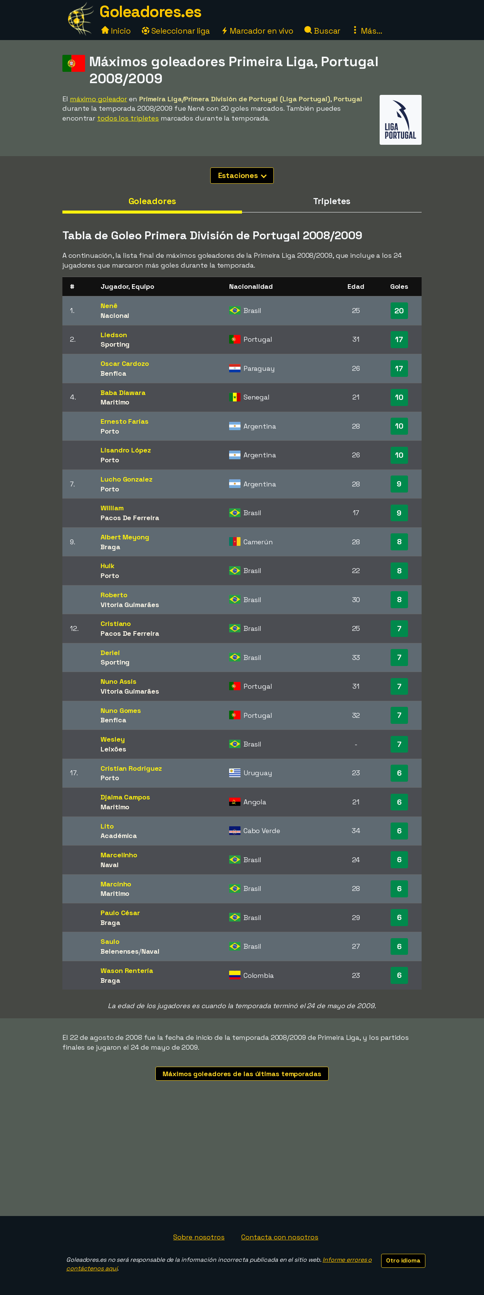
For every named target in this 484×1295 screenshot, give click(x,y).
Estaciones (242, 175)
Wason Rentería (127, 970)
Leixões (113, 749)
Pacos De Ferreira (130, 517)
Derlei (110, 652)
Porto (110, 431)
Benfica (113, 373)
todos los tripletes (128, 118)
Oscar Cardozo (125, 363)
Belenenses (120, 951)
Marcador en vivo (257, 31)
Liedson (114, 334)
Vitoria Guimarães (130, 604)
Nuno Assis (119, 681)
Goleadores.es (150, 12)
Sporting (115, 344)
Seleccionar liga (176, 31)
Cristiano (116, 623)
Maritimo (115, 402)
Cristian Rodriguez (131, 768)
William (112, 507)
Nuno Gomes (121, 710)
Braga (110, 546)
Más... (366, 31)
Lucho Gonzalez (126, 479)
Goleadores (152, 201)
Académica (119, 835)
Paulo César (120, 912)
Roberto (114, 594)
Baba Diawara (123, 392)
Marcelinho (119, 854)
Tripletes (331, 201)
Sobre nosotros (199, 1237)
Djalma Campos (125, 797)
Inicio (115, 31)
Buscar (322, 31)
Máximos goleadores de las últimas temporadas (242, 1073)
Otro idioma (403, 1260)
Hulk (108, 565)
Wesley (112, 739)
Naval (110, 864)
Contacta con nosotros (279, 1237)
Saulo (110, 941)
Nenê (109, 305)
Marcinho (116, 884)
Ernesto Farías (125, 421)
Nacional (115, 315)
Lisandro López (126, 450)
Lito (107, 826)
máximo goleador (98, 98)
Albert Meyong (125, 537)
